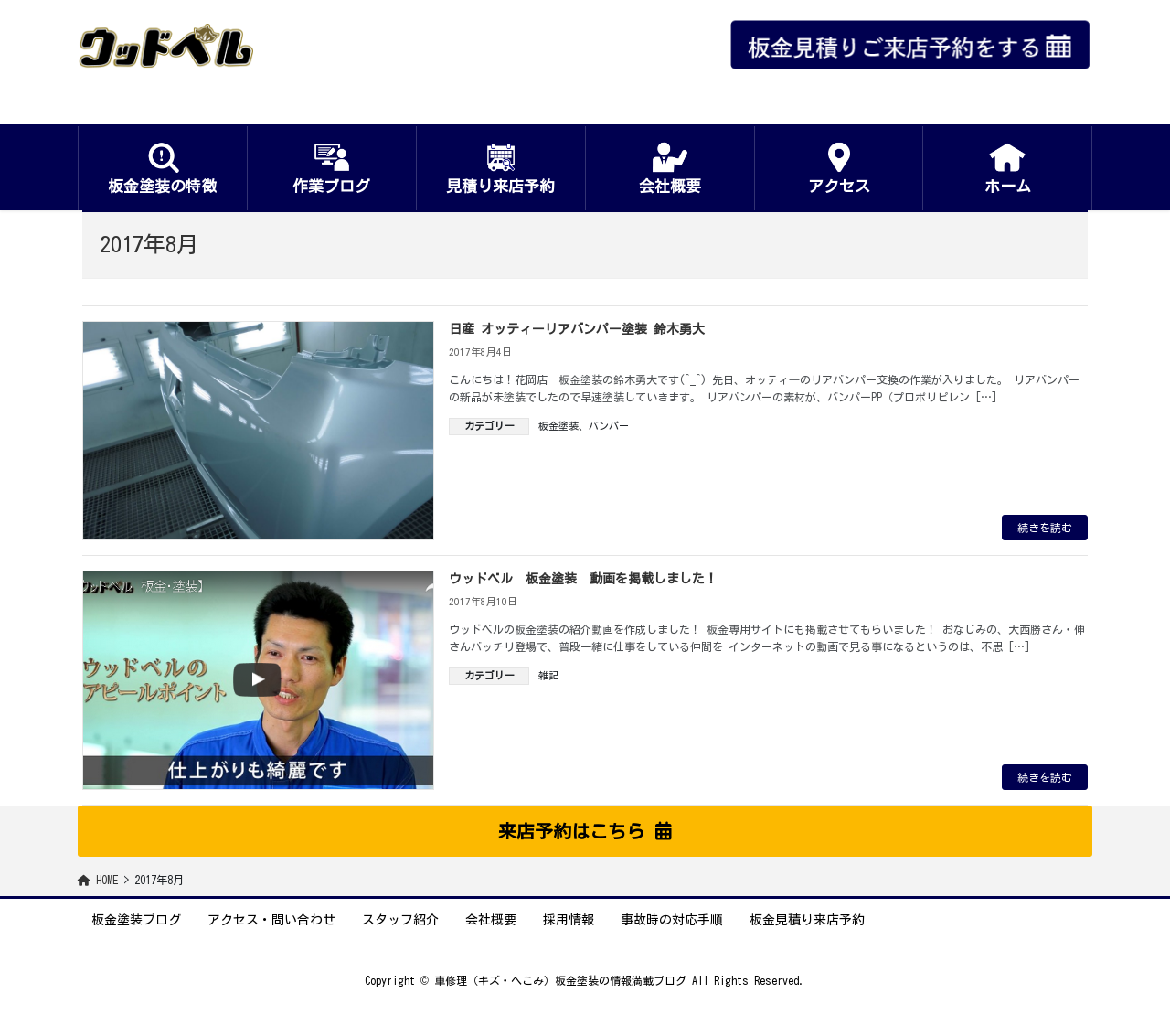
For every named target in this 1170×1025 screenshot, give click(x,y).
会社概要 (490, 919)
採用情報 (568, 919)
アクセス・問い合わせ (271, 919)
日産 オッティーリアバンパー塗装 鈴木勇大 (577, 329)
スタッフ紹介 (400, 919)
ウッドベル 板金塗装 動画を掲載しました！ (583, 578)
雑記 (548, 675)
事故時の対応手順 (672, 919)
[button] (585, 831)
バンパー (609, 426)
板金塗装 (558, 426)
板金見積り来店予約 (807, 919)
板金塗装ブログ (136, 919)
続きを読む (1044, 527)
